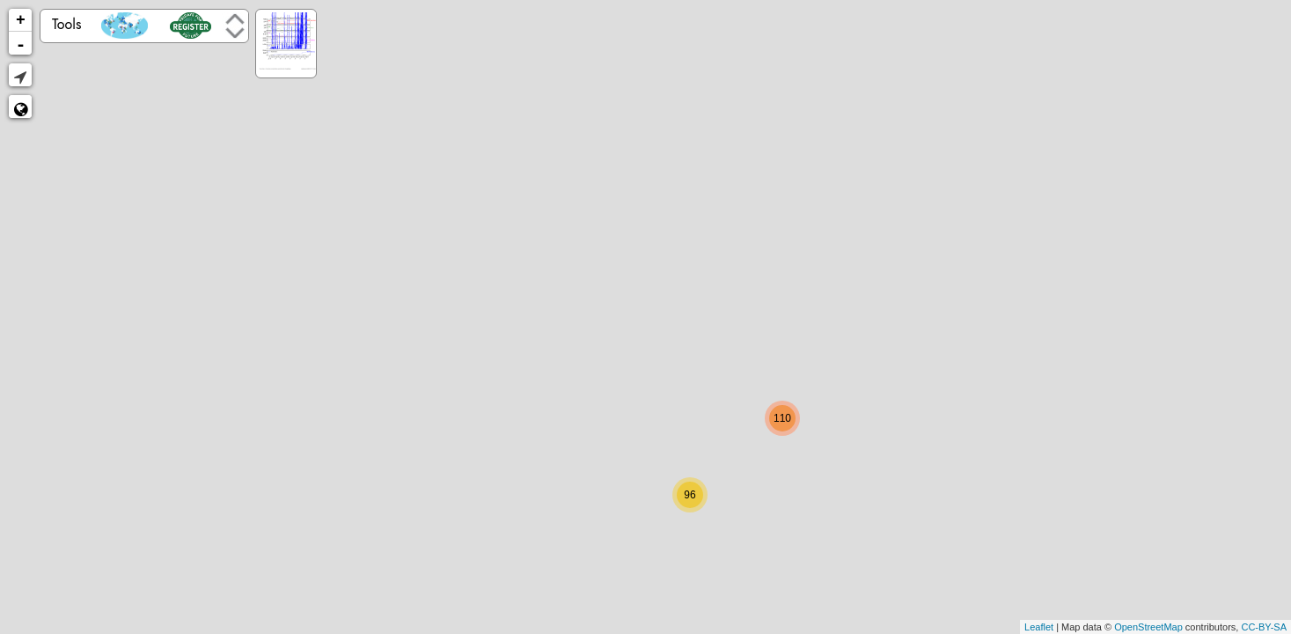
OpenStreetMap (1148, 627)
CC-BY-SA (1264, 627)
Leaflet (1038, 627)
